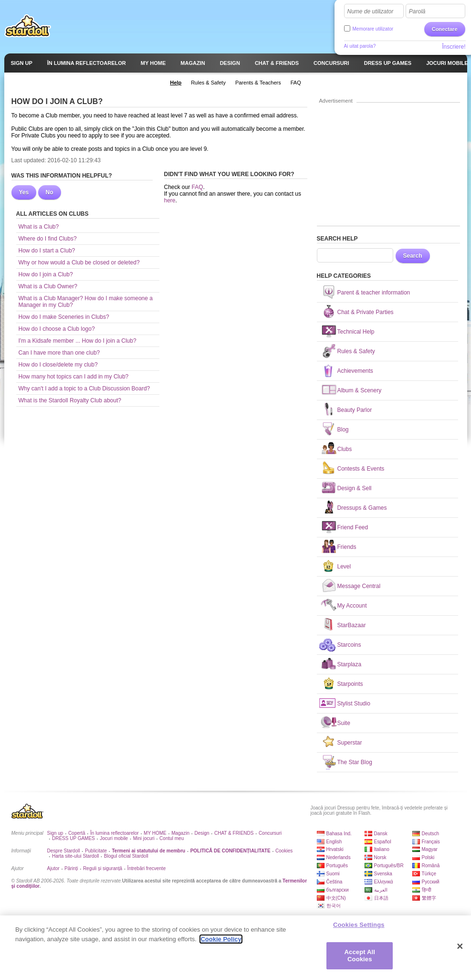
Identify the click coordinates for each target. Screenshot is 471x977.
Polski (428, 857)
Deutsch (431, 833)
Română (431, 865)
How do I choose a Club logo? (57, 329)
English (334, 841)
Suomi (333, 873)
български (337, 890)
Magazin (180, 833)
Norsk (380, 857)
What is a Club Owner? (48, 286)
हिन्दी (426, 890)
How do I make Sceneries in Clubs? (64, 317)
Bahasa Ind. (339, 833)
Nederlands (338, 857)
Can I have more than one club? (59, 352)
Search (412, 255)
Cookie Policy (220, 940)
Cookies (284, 850)
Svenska (383, 873)
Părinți (71, 868)
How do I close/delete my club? (58, 364)
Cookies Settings (359, 926)
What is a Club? (39, 226)
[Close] (460, 948)
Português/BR (389, 865)
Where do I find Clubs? (48, 238)
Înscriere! (453, 46)
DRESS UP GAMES (73, 838)
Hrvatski (335, 849)
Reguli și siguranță (102, 868)
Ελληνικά (383, 881)
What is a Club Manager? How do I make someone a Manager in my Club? (86, 301)
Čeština (334, 881)
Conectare (445, 29)
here (170, 200)
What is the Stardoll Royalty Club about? (70, 400)
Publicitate (96, 850)
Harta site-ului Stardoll (75, 856)
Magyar (430, 849)
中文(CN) (336, 898)
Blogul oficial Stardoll (126, 856)
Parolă (417, 11)
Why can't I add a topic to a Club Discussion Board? (84, 388)
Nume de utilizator (370, 11)
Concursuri (270, 833)
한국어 (333, 905)
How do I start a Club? (47, 250)
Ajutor (53, 868)
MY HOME (155, 833)
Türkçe (429, 873)
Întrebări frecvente (146, 868)
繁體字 (429, 898)
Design (201, 833)
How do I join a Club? (46, 274)
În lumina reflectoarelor (114, 833)
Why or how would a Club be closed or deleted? (79, 262)
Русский (431, 881)
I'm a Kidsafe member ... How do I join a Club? (77, 340)
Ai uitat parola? (360, 46)
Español (382, 841)
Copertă (76, 833)
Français (431, 841)
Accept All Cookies (360, 957)
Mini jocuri (144, 838)
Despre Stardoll (63, 850)
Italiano (381, 849)
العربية (380, 890)
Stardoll (27, 25)
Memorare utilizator (373, 29)
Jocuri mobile (114, 838)
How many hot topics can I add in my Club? (74, 376)
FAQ (197, 187)
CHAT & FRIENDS (233, 833)
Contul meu (171, 838)
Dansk (380, 833)
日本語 (381, 898)
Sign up (55, 833)
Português (337, 865)
